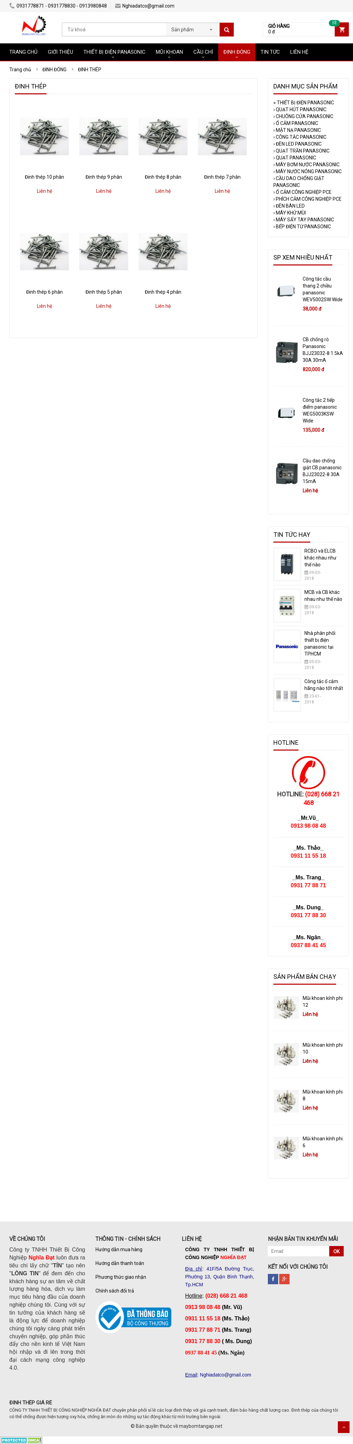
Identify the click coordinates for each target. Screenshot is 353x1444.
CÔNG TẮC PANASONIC (299, 137)
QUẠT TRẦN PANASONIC (301, 151)
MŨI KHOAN (169, 52)
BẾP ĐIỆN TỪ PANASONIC (302, 226)
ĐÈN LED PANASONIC (297, 144)
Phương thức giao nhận (120, 1277)
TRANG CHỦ (23, 52)
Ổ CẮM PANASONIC (295, 123)
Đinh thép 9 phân (103, 177)
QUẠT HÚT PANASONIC (299, 109)
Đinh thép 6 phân (44, 292)
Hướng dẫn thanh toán (119, 1263)
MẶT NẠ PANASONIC (297, 130)
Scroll (344, 1427)
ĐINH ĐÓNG (236, 52)
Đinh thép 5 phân (103, 292)
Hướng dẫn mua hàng (118, 1249)
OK (336, 1251)
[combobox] (193, 27)
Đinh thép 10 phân (44, 177)
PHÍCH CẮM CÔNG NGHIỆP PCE (307, 199)
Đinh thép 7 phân (222, 177)
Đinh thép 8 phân (163, 177)
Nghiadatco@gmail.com (144, 6)
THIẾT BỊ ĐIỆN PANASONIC (114, 52)
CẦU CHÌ (203, 52)
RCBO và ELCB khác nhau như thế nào (320, 557)
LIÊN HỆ (299, 52)
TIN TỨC (270, 52)
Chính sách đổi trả (114, 1291)
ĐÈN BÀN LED (289, 206)
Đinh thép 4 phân (163, 292)
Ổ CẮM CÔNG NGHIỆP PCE (302, 192)
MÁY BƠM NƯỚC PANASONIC (306, 164)
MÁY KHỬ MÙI (289, 213)
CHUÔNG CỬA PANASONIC (303, 116)
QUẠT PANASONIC (294, 157)
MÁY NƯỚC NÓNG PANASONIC (307, 171)
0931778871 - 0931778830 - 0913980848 (58, 6)
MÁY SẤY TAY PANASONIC (303, 219)
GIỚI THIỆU (60, 52)
